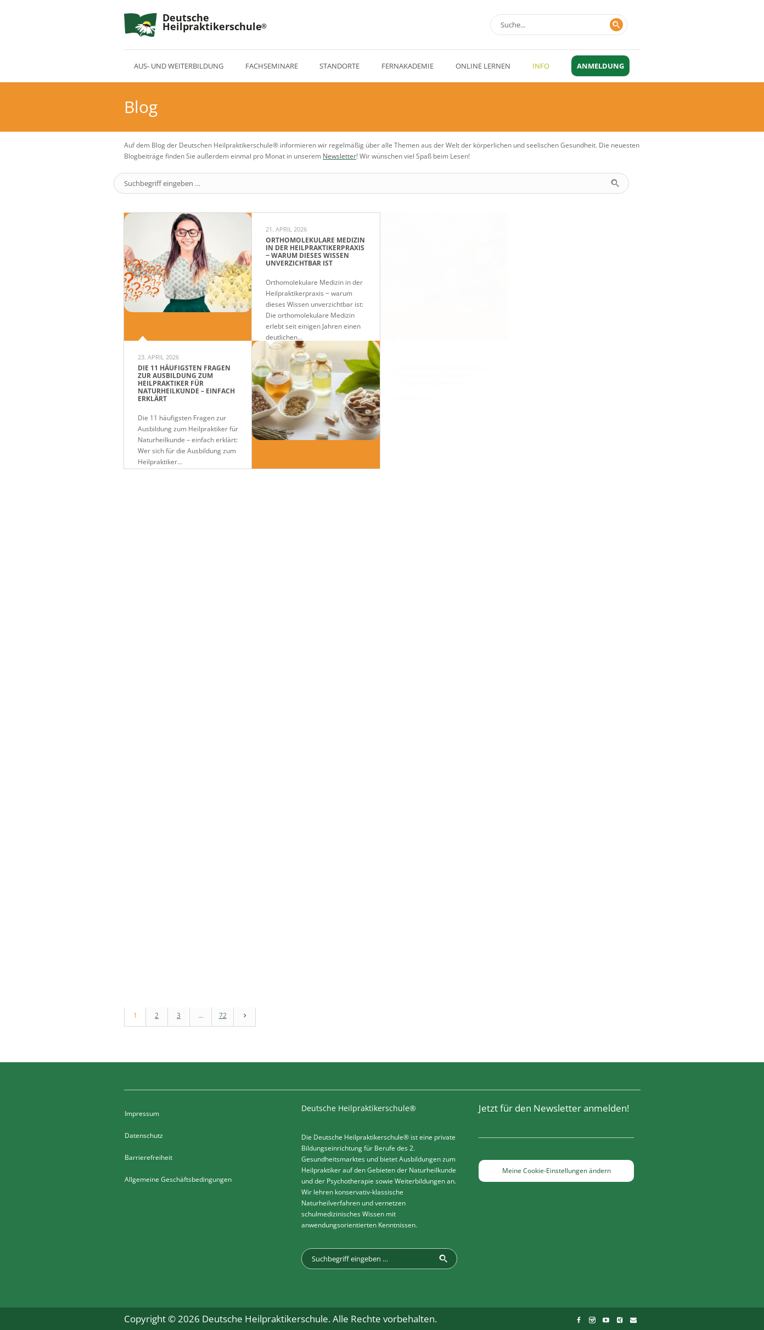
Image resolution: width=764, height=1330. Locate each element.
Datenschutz (144, 1135)
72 (223, 1015)
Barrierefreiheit (148, 1157)
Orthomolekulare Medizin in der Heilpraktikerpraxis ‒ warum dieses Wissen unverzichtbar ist (315, 251)
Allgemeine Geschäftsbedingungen (178, 1179)
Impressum (142, 1113)
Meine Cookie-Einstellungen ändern (556, 1170)
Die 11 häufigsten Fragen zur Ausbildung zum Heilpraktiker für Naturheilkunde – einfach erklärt (186, 383)
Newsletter (339, 156)
